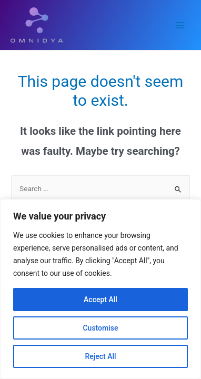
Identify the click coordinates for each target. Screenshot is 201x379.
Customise (100, 328)
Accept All (100, 299)
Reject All (100, 356)
